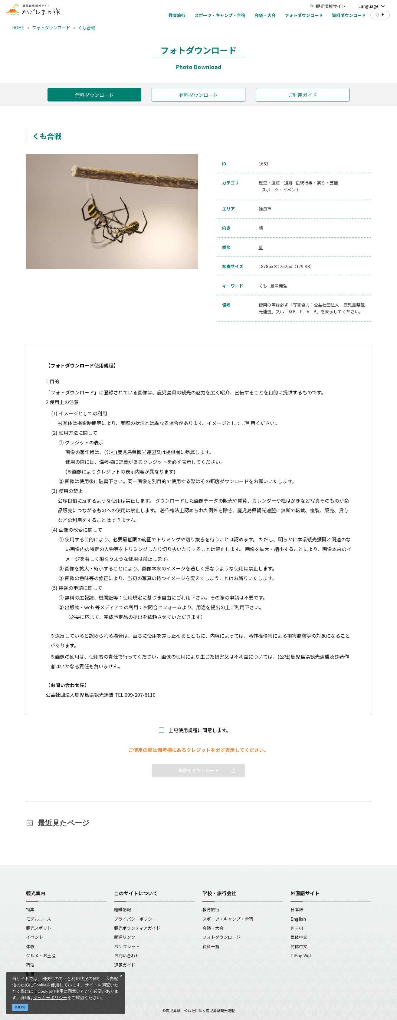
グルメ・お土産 (41, 955)
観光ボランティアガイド (137, 928)
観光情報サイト (328, 6)
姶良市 (265, 209)
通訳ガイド (124, 965)
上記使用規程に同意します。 (200, 730)
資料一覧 (210, 946)
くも (263, 286)
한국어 (296, 928)
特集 (30, 909)
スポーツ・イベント (281, 190)
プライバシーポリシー (135, 919)
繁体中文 (298, 937)
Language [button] (371, 6)
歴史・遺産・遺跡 (276, 183)
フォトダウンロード (51, 28)
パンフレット (127, 946)
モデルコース (38, 919)
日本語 (296, 909)
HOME (18, 28)
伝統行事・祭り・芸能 (317, 183)
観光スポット (38, 928)
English (298, 919)
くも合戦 (86, 28)
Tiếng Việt (300, 955)
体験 (30, 946)
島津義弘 (278, 286)
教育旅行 (210, 909)
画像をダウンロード (198, 770)
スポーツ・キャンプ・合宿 (227, 919)
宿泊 (30, 965)
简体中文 (298, 946)
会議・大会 (213, 928)
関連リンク (124, 937)
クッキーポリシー (50, 997)
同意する (20, 1007)
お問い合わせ (126, 955)
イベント (34, 937)
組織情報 (122, 909)
